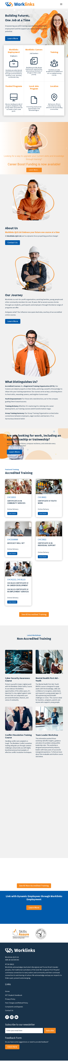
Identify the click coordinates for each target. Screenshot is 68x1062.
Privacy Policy (10, 999)
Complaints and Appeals (14, 1007)
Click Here (12, 1046)
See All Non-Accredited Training (34, 885)
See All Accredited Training (34, 614)
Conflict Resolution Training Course (18, 736)
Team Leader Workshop (47, 735)
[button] (1, 148)
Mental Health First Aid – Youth (47, 679)
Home (7, 991)
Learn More (12, 38)
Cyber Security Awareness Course (17, 679)
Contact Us (12, 242)
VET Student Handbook (13, 995)
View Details (12, 513)
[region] (34, 148)
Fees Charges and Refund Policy (16, 1003)
